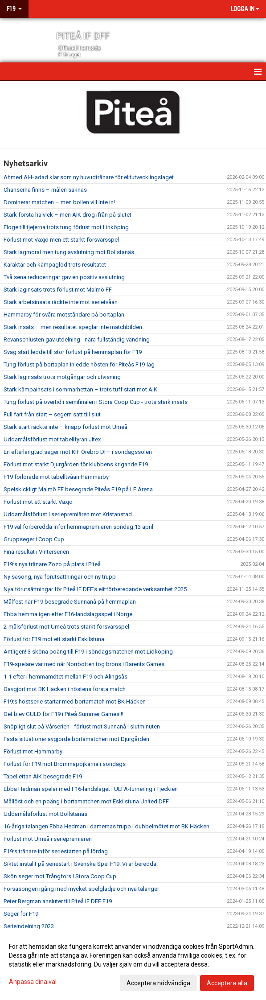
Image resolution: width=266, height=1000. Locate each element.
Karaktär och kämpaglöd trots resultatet (55, 264)
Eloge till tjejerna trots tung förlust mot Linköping (66, 227)
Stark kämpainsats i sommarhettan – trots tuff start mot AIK (80, 389)
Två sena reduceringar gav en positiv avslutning (64, 277)
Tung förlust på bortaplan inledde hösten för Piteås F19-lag (79, 364)
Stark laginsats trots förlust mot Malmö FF (58, 289)
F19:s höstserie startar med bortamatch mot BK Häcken (75, 701)
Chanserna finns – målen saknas (45, 189)
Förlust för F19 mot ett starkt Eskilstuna (54, 639)
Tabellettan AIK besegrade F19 (43, 776)
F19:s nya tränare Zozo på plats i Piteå (52, 564)
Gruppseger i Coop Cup (34, 539)
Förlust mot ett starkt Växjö (38, 501)
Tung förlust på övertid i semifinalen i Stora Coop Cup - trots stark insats (96, 402)
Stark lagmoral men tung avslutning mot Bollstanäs (69, 252)
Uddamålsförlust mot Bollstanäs (45, 814)
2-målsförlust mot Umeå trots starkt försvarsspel (66, 626)
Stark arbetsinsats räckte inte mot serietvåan (61, 302)
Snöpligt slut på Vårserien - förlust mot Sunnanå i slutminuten (82, 726)
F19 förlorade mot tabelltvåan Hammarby (56, 476)
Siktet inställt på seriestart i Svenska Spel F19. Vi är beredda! (81, 863)
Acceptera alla (227, 983)
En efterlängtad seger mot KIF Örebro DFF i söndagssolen (78, 452)
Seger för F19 (21, 913)
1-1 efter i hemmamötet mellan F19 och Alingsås (65, 676)
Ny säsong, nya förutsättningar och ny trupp (60, 576)
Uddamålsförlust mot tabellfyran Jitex (52, 439)
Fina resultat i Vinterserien (36, 551)
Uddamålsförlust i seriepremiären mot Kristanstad (68, 514)
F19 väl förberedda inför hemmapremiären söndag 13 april (78, 526)
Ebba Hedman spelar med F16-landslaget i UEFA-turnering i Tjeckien (91, 789)
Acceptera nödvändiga (158, 983)
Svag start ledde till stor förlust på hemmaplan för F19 (73, 352)
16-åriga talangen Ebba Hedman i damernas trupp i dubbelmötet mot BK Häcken (106, 826)
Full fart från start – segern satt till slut (52, 414)
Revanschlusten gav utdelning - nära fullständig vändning (77, 339)
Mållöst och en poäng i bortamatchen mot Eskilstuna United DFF (86, 801)
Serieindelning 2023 (29, 926)
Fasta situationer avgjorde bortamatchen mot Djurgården (76, 739)
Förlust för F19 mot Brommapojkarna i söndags (65, 764)
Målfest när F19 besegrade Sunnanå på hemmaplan (70, 601)
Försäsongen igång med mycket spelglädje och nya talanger (81, 888)
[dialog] (133, 964)
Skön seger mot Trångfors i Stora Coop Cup (60, 876)
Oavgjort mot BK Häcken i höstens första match (65, 689)
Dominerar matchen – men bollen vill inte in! (59, 202)
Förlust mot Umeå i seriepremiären (48, 838)
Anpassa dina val (33, 981)
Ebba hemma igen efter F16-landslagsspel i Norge (68, 614)
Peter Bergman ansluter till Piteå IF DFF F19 (58, 901)
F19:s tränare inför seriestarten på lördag (56, 851)
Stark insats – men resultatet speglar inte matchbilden (73, 327)
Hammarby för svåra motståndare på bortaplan (64, 314)
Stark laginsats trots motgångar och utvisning (62, 377)
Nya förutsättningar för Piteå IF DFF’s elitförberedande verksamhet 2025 (95, 589)
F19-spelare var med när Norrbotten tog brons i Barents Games (84, 664)
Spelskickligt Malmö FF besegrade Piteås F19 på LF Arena (78, 489)
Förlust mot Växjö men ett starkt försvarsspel (61, 239)
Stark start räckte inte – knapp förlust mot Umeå (65, 427)
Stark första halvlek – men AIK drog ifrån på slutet (67, 214)
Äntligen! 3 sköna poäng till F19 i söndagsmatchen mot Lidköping (88, 651)
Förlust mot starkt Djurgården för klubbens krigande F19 (76, 464)
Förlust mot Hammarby (33, 751)
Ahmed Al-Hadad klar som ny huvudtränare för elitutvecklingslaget (89, 177)
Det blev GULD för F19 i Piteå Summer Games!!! (63, 714)
